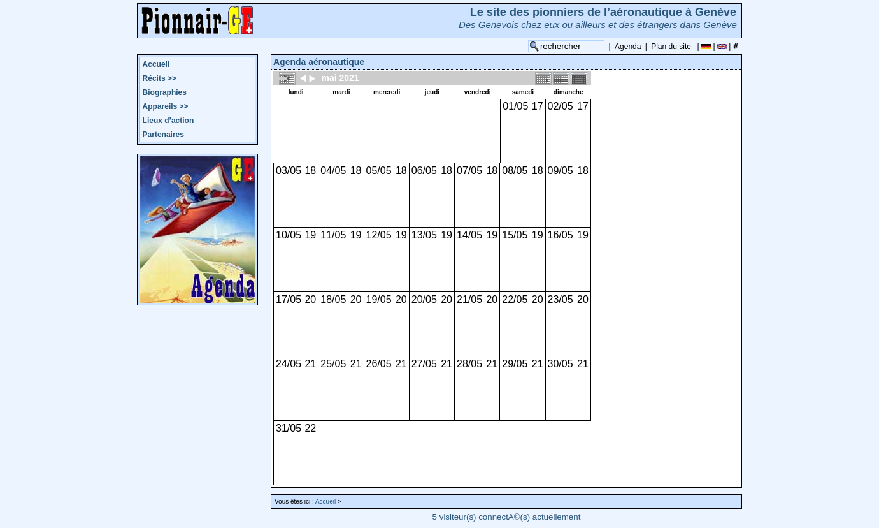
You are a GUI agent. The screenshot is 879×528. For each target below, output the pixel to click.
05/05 (379, 170)
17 (537, 106)
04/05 (333, 170)
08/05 (514, 170)
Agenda (628, 46)
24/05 (288, 363)
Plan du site (671, 46)
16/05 (560, 235)
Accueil (156, 64)
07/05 (469, 170)
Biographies (165, 92)
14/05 (469, 235)
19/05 (379, 299)
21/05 (469, 299)
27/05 (424, 363)
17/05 (288, 299)
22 (310, 428)
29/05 (514, 363)
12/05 (379, 235)
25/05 (333, 363)
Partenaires (163, 134)
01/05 (515, 106)
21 (310, 363)
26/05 (379, 363)
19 (310, 235)
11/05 (333, 235)
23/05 (560, 299)
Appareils (166, 106)
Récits (159, 78)
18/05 (333, 299)
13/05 (424, 235)
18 (310, 170)
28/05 (469, 363)
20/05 (424, 299)
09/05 (560, 170)
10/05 (288, 235)
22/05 (514, 299)
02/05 (560, 106)
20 (310, 299)
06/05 (424, 170)
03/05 (288, 170)
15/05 (514, 235)
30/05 (560, 363)
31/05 (288, 428)
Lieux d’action (168, 120)
